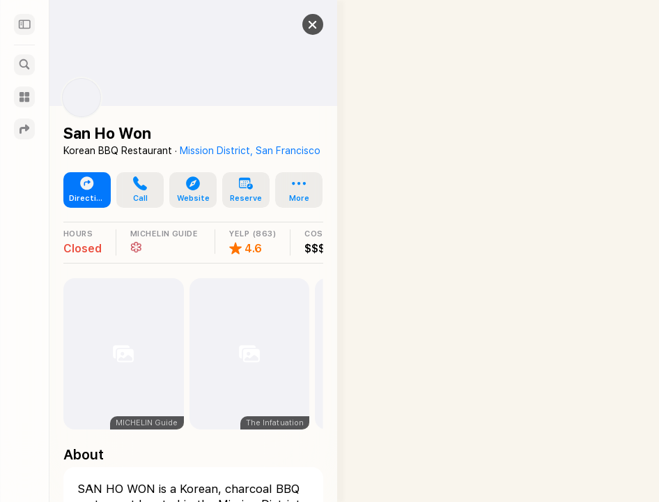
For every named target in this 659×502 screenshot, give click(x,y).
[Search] (24, 65)
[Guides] (24, 97)
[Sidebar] (24, 24)
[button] (298, 24)
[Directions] (24, 129)
